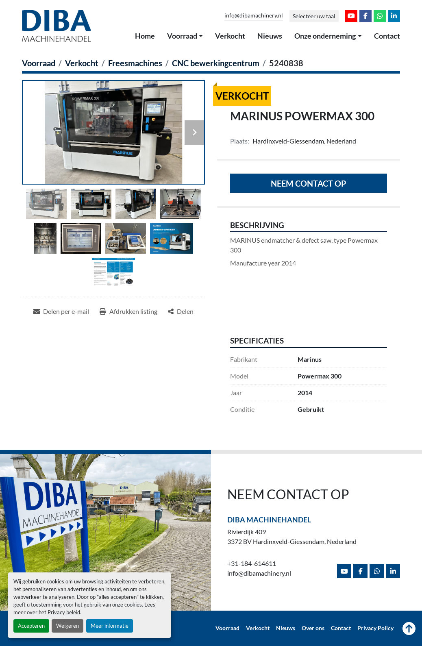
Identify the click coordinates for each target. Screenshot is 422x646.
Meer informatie (109, 625)
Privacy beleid (64, 612)
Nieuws (269, 35)
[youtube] (351, 16)
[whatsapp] (380, 16)
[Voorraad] (38, 63)
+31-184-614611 (251, 563)
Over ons (313, 628)
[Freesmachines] (135, 63)
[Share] (181, 311)
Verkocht (230, 35)
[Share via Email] (61, 311)
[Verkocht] (81, 63)
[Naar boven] (408, 628)
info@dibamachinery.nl (253, 15)
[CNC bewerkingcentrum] (215, 63)
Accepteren (31, 625)
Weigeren (67, 625)
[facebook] (365, 16)
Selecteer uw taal (314, 16)
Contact (387, 35)
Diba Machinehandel (269, 519)
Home (145, 35)
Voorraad (182, 35)
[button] (185, 36)
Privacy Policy (375, 628)
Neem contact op (308, 183)
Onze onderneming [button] (325, 35)
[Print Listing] (128, 311)
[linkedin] (394, 16)
